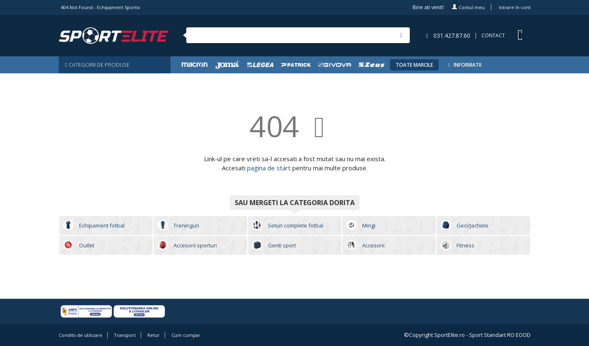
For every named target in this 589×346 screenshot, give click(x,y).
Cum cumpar (185, 335)
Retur (153, 335)
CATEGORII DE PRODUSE (97, 64)
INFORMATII (464, 64)
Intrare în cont (515, 7)
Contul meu (472, 7)
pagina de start (269, 168)
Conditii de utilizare (80, 335)
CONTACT (493, 35)
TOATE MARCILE (414, 64)
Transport (125, 335)
